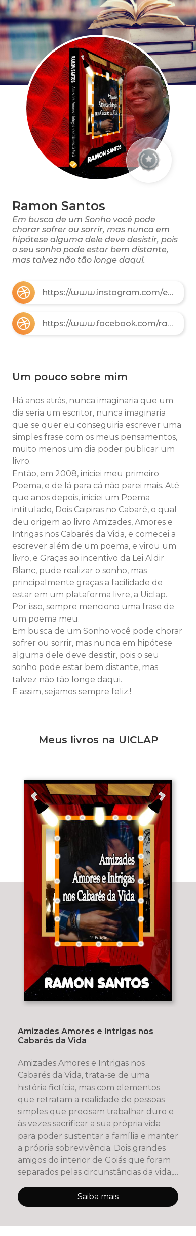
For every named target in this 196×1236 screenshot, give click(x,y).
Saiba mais (98, 1196)
